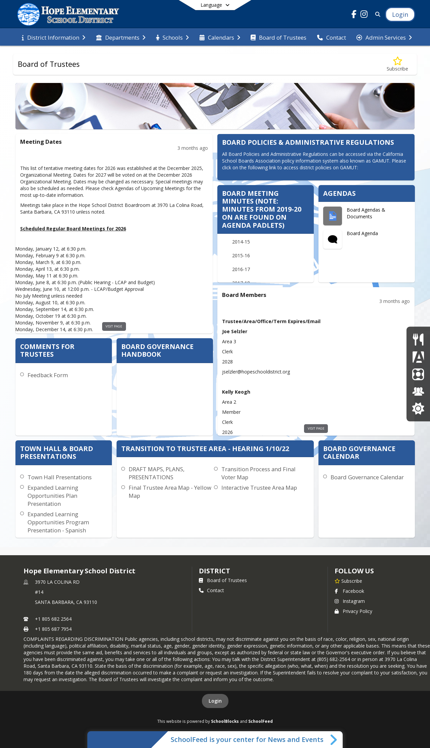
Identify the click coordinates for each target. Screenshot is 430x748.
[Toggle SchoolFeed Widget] (334, 740)
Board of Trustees (223, 580)
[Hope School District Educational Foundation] (418, 408)
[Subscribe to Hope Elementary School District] (348, 580)
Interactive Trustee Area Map (259, 487)
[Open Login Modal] (400, 14)
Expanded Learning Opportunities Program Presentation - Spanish (58, 522)
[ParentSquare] (418, 374)
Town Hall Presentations (60, 477)
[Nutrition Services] (418, 339)
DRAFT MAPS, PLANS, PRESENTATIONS (156, 473)
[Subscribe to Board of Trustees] (397, 64)
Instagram (350, 601)
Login (215, 701)
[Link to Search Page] (376, 14)
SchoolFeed (260, 721)
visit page (113, 326)
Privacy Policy (353, 611)
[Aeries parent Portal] (418, 356)
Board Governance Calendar (367, 477)
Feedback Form (48, 375)
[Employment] (418, 391)
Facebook (349, 591)
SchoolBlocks (225, 721)
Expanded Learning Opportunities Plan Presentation (53, 496)
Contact (211, 590)
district (214, 570)
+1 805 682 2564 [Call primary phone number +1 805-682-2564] (53, 619)
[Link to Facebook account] (354, 15)
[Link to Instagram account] (364, 15)
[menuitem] (53, 37)
